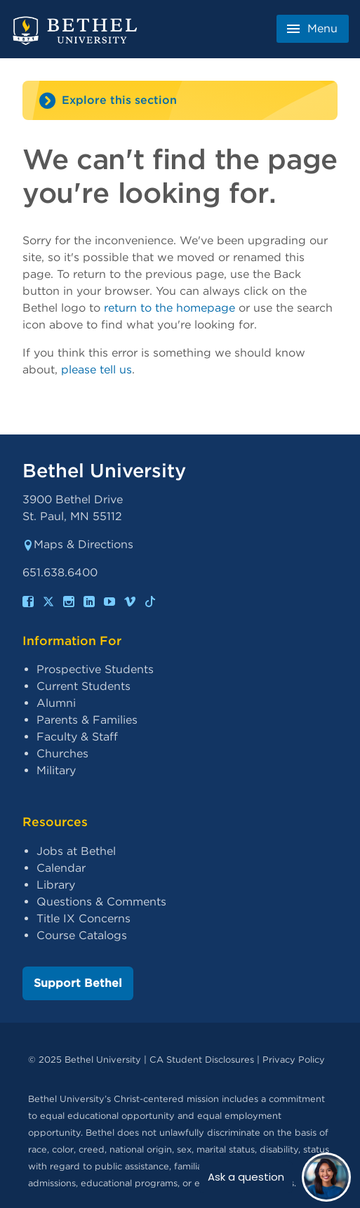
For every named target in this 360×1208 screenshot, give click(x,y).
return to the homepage (169, 307)
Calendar (61, 868)
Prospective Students (95, 669)
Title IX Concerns (83, 918)
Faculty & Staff (77, 736)
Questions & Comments (101, 901)
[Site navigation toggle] (180, 100)
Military (56, 770)
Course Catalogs (81, 935)
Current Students (83, 686)
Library (55, 884)
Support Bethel (78, 983)
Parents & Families (87, 719)
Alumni (56, 703)
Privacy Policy (293, 1059)
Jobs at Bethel (76, 851)
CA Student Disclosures (201, 1059)
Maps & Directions (77, 544)
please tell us (96, 369)
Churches (62, 753)
